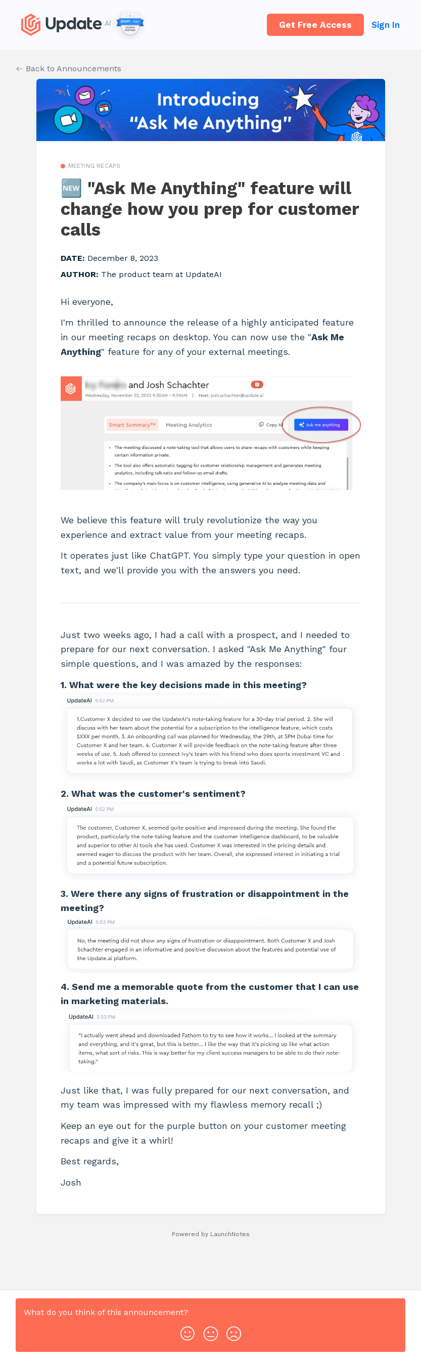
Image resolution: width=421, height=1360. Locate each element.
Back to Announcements (68, 68)
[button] (187, 1331)
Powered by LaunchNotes (211, 1234)
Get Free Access (315, 25)
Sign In (385, 25)
